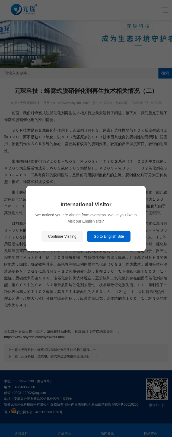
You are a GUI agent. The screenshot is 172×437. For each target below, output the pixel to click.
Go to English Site (109, 236)
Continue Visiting (62, 236)
